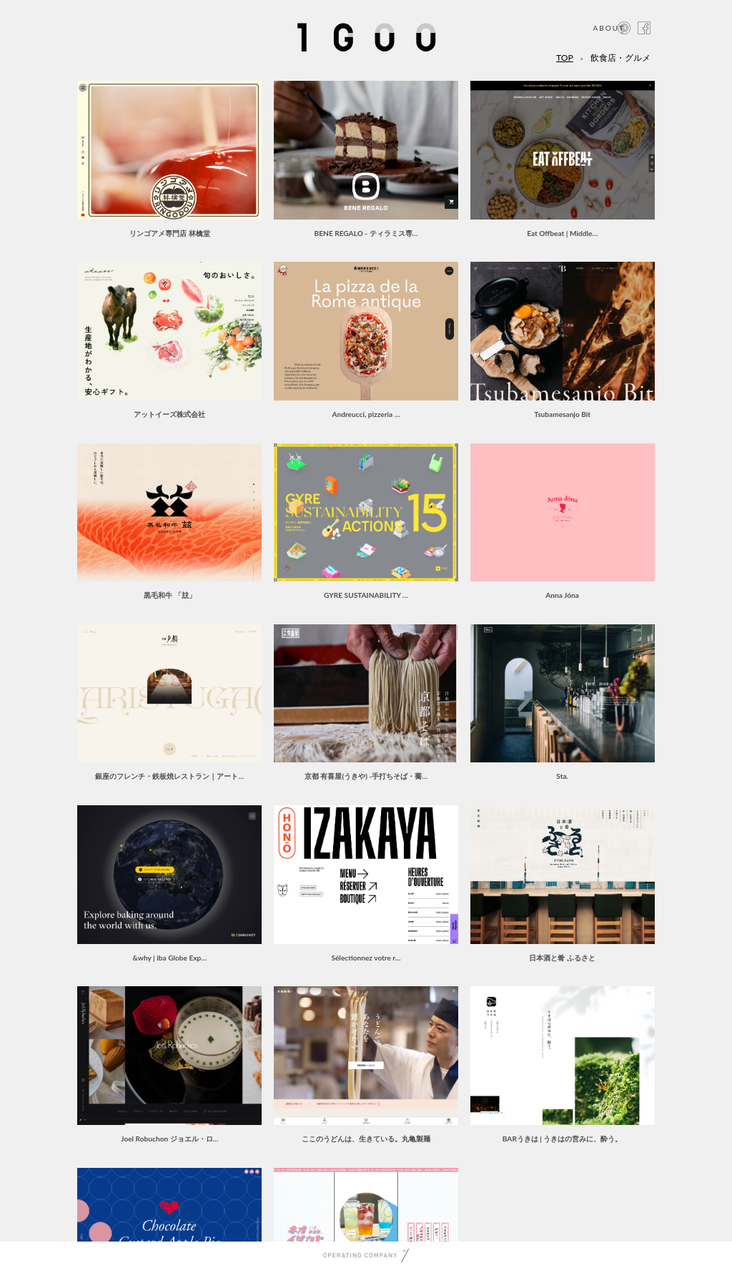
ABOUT (609, 28)
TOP (564, 57)
